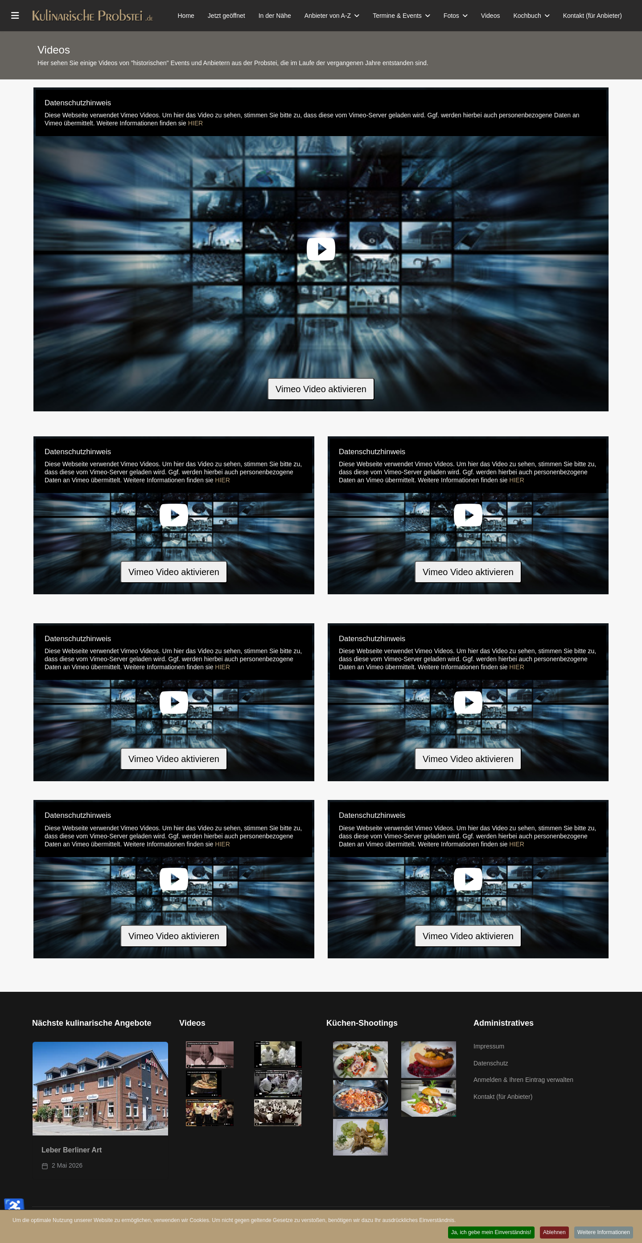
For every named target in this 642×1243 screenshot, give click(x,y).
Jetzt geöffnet (226, 15)
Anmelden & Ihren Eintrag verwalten (523, 1079)
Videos (490, 15)
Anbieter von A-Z (328, 15)
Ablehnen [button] (552, 1233)
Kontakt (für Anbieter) (592, 15)
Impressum (488, 1046)
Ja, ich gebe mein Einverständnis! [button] (488, 1233)
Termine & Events (397, 15)
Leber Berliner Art (71, 1150)
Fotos (451, 15)
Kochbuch (527, 15)
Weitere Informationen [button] (603, 1233)
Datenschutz (490, 1063)
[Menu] (15, 15)
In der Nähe (275, 15)
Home (186, 15)
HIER (195, 123)
